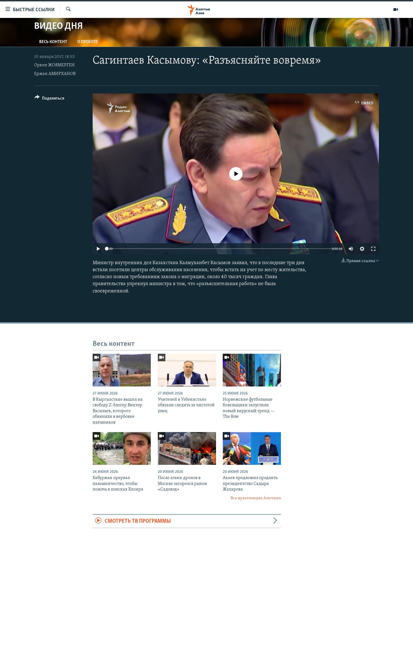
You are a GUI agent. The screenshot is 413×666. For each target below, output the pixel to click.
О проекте (87, 42)
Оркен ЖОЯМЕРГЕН (54, 65)
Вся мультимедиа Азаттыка (256, 498)
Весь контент (53, 42)
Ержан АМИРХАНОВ (55, 74)
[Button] (49, 99)
